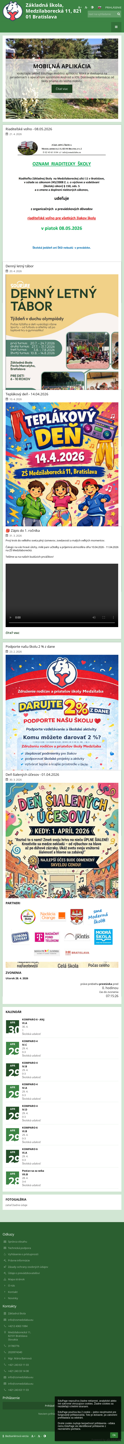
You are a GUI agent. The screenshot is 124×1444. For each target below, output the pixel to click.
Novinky (13, 1298)
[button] (100, 7)
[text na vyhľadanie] (104, 14)
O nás (11, 1285)
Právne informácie (19, 1260)
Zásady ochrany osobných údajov (28, 1267)
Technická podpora (19, 1248)
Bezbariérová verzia (16, 1436)
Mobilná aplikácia (62, 66)
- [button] (86, 7)
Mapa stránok (16, 1279)
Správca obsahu (17, 1241)
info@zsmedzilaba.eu (20, 1320)
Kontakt (13, 1292)
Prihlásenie (113, 7)
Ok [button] (114, 1435)
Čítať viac (62, 89)
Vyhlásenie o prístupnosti (23, 1254)
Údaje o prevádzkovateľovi (24, 1273)
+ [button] (80, 7)
